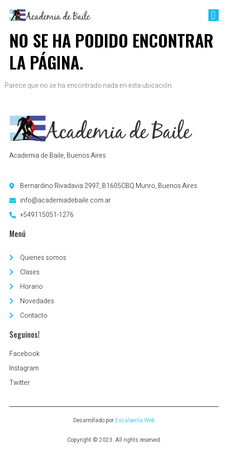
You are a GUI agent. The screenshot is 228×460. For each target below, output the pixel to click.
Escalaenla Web (135, 420)
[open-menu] (213, 15)
